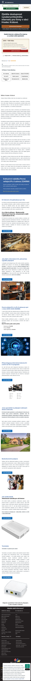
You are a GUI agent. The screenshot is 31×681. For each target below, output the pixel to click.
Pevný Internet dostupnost (19, 625)
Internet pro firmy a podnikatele (6, 643)
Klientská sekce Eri (18, 619)
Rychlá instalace (24, 55)
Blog (2, 630)
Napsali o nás (17, 616)
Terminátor (3, 625)
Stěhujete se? (4, 622)
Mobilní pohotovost (18, 622)
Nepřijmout (27, 669)
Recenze (16, 624)
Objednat (26, 7)
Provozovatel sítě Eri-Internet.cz (21, 643)
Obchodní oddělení (19, 640)
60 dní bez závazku (15, 55)
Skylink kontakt (18, 645)
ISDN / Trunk (3, 633)
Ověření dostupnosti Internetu (6, 614)
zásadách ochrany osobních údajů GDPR (15, 678)
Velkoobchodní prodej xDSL (20, 646)
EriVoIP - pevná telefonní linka (6, 651)
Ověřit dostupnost (10, 8)
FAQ (4, 630)
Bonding (3, 624)
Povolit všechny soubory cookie (27, 666)
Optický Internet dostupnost (19, 627)
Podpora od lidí (6, 55)
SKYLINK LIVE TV (24, 645)
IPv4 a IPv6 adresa (4, 619)
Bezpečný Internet (4, 654)
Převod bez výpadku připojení (19, 630)
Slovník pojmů (4, 627)
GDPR (16, 633)
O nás (16, 614)
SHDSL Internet (4, 653)
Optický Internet (4, 645)
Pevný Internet (4, 646)
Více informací (7, 231)
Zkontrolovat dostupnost (15, 26)
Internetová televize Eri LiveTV (6, 648)
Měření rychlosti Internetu (5, 616)
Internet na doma (4, 640)
